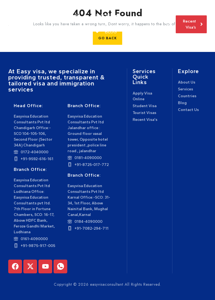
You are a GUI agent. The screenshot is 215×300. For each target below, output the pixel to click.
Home (72, 15)
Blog (111, 31)
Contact (138, 31)
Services (102, 15)
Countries (82, 31)
